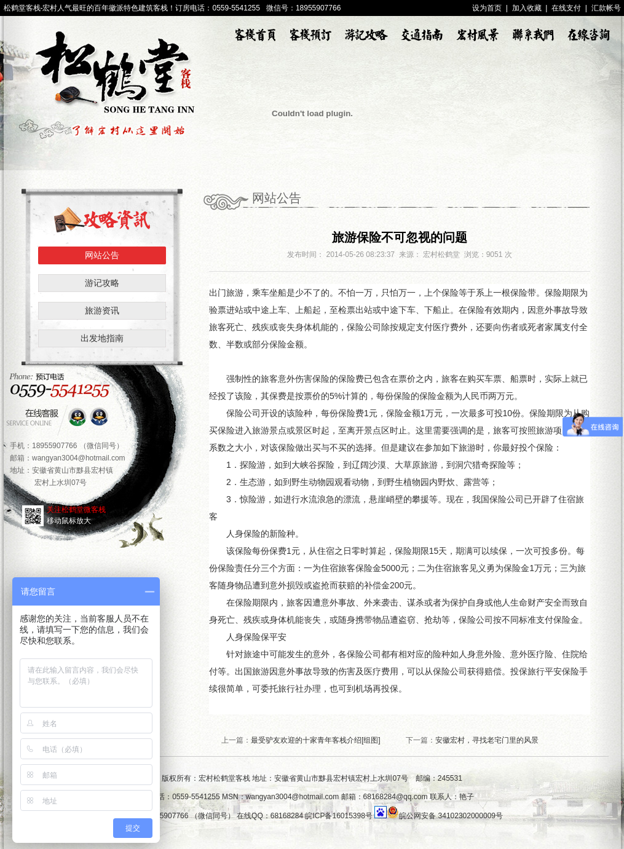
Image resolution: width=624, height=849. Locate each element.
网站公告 (102, 255)
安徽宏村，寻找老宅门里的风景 (487, 740)
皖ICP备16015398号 (338, 815)
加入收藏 (527, 8)
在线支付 (566, 8)
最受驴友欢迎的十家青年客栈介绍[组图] (316, 740)
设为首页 (487, 8)
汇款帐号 (606, 8)
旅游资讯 (102, 310)
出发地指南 (102, 338)
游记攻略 (102, 283)
